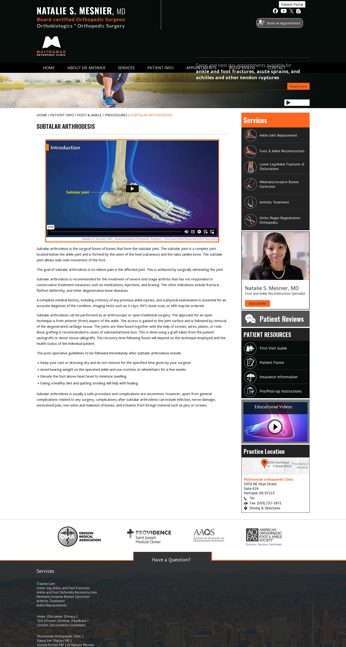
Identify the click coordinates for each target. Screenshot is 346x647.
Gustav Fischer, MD (50, 645)
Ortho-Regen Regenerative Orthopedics (280, 220)
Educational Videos (273, 407)
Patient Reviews (282, 319)
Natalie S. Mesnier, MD (272, 287)
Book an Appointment (248, 23)
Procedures (116, 115)
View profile (257, 303)
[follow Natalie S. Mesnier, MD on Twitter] (291, 11)
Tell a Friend (46, 621)
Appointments (201, 41)
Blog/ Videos (242, 41)
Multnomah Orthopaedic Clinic (59, 636)
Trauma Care (46, 583)
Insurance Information (279, 376)
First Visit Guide (273, 348)
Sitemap (64, 621)
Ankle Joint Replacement (278, 135)
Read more (298, 86)
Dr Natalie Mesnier (80, 645)
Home (49, 41)
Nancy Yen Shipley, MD (53, 640)
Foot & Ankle (90, 115)
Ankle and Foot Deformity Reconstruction (67, 592)
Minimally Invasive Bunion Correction (279, 184)
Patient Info (160, 41)
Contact (277, 41)
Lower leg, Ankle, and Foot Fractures (63, 588)
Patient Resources (267, 334)
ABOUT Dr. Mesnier (86, 41)
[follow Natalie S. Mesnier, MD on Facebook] (275, 11)
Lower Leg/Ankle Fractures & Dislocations (282, 166)
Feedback (79, 621)
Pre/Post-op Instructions (281, 391)
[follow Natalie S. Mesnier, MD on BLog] (298, 11)
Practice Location (264, 451)
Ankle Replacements (52, 605)
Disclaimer (56, 616)
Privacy (70, 616)
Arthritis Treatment (274, 202)
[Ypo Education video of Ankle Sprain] (132, 190)
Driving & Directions (265, 508)
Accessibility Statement (68, 625)
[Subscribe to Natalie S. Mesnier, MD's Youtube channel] (283, 11)
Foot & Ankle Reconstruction (282, 151)
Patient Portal (256, 11)
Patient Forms (272, 362)
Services (126, 41)
